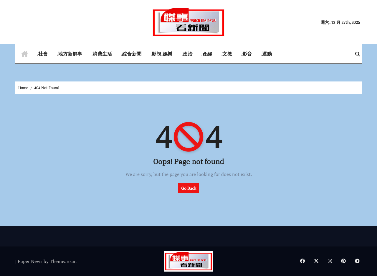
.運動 (266, 53)
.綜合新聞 (131, 53)
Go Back (188, 188)
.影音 (246, 53)
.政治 (187, 53)
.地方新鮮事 (69, 53)
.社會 (42, 53)
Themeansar (62, 261)
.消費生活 (101, 53)
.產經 (206, 53)
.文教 (226, 53)
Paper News (30, 261)
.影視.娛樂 (162, 53)
